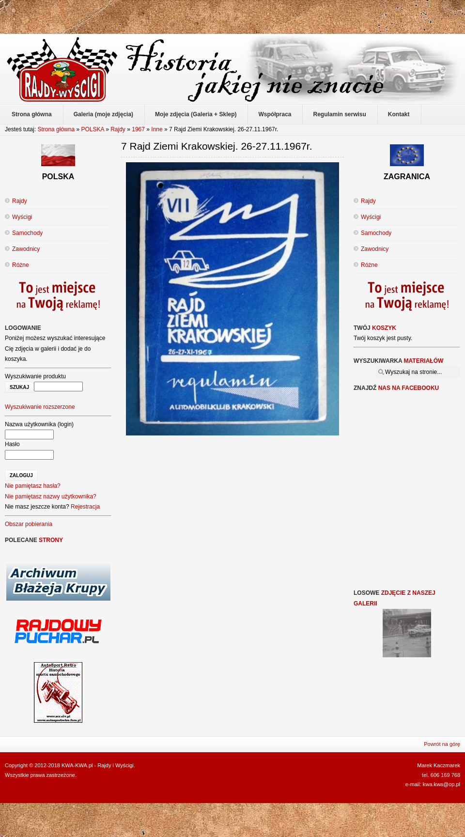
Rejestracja (85, 506)
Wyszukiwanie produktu (35, 376)
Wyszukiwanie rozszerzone (40, 406)
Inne (156, 129)
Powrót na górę (442, 744)
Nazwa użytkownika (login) (39, 424)
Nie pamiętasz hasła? (33, 485)
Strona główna (56, 129)
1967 (138, 129)
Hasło (12, 444)
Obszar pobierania (28, 524)
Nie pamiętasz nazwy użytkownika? (50, 496)
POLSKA (92, 129)
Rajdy (117, 129)
